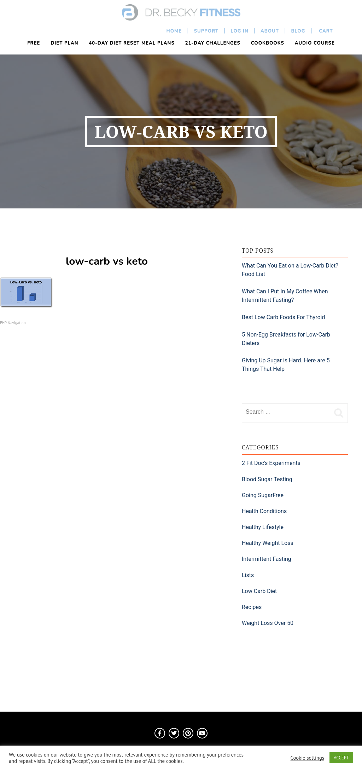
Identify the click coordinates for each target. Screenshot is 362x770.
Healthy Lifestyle (263, 527)
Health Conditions (264, 511)
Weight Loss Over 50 (267, 623)
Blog (298, 31)
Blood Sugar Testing (267, 479)
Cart (325, 31)
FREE (33, 43)
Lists (248, 575)
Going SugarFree (263, 495)
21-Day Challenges (212, 43)
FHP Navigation (13, 322)
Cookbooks (267, 43)
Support (206, 31)
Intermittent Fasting (266, 559)
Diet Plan (64, 43)
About (270, 31)
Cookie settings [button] (307, 758)
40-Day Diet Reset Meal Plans (132, 43)
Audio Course (315, 43)
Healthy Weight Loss (267, 543)
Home (174, 31)
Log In (240, 31)
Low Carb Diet (259, 591)
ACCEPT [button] (341, 758)
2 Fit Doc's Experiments (271, 463)
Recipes (252, 607)
